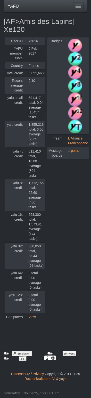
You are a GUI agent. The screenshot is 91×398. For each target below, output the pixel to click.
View (32, 317)
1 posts (73, 151)
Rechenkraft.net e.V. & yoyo (45, 379)
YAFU (13, 6)
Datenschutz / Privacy (27, 374)
